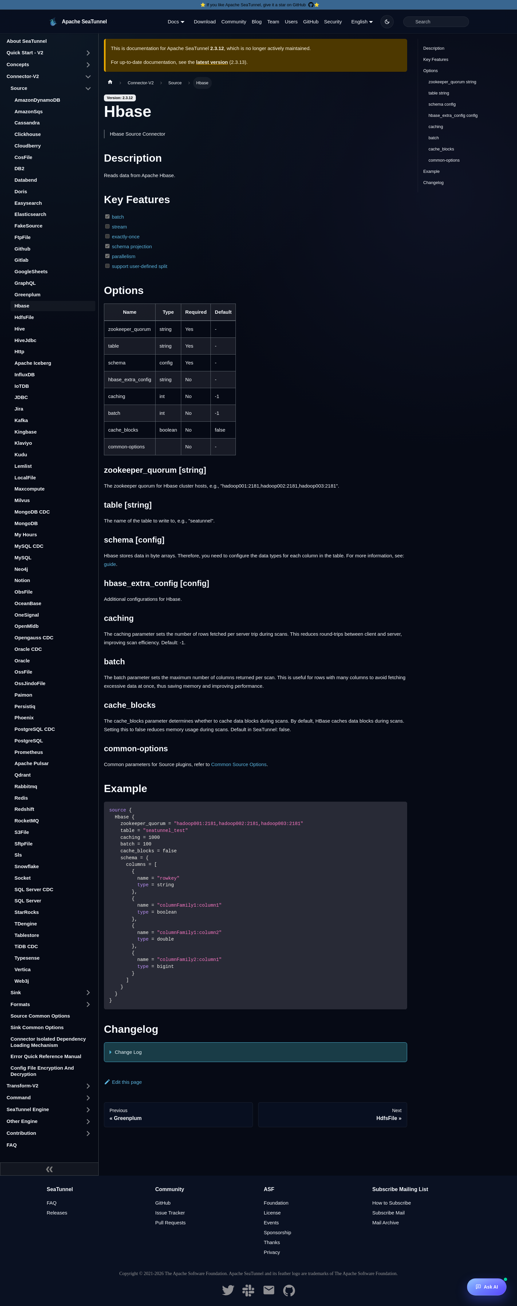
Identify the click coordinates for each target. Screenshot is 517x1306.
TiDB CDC (26, 946)
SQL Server (27, 900)
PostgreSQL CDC (34, 729)
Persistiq (24, 706)
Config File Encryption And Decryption (42, 1071)
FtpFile (22, 237)
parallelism (123, 256)
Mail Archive (385, 1222)
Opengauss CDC (33, 637)
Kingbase (25, 432)
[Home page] (110, 83)
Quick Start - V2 (25, 52)
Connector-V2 (23, 76)
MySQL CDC (28, 546)
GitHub (311, 21)
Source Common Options (40, 1016)
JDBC (21, 397)
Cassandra (27, 122)
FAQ (12, 1145)
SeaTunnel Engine (28, 1109)
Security (333, 21)
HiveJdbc (25, 340)
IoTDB (21, 386)
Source (19, 88)
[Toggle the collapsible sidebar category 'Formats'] (88, 1004)
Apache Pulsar (31, 763)
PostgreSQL (28, 740)
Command (19, 1097)
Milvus (22, 500)
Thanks (272, 1242)
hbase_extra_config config (453, 115)
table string (439, 93)
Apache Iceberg (32, 363)
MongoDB (26, 523)
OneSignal (26, 615)
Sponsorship (277, 1232)
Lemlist (23, 466)
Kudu (20, 454)
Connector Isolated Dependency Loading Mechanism (48, 1042)
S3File (21, 832)
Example (431, 171)
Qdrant (22, 775)
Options (430, 70)
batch (118, 217)
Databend (25, 180)
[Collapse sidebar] (49, 1169)
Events (271, 1222)
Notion (22, 580)
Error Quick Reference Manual (46, 1056)
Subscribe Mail (388, 1212)
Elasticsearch (30, 214)
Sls (18, 855)
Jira (18, 409)
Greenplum (27, 294)
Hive (19, 329)
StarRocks (26, 912)
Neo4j (21, 569)
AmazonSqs (28, 111)
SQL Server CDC (33, 889)
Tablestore (26, 935)
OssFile (23, 672)
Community (233, 21)
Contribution (21, 1133)
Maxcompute (29, 489)
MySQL (23, 557)
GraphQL (25, 283)
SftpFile (23, 843)
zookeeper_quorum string (452, 81)
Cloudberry (27, 145)
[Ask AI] (486, 1286)
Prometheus (28, 752)
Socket (22, 878)
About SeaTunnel (27, 41)
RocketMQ (26, 820)
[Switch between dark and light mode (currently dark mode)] (387, 21)
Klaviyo (23, 443)
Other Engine (22, 1121)
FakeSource (28, 225)
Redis (21, 798)
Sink (16, 992)
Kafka (21, 420)
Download (205, 21)
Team (273, 21)
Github (22, 249)
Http (19, 351)
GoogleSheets (31, 271)
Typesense (26, 958)
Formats (20, 1004)
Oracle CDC (28, 649)
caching (436, 126)
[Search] (436, 21)
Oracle (22, 660)
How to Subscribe (391, 1203)
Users (291, 21)
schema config (442, 104)
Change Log (128, 1052)
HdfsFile (24, 317)
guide (110, 564)
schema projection (132, 246)
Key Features (435, 59)
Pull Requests (170, 1222)
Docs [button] (173, 21)
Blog (257, 21)
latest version (212, 62)
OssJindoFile (29, 683)
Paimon (23, 695)
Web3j (21, 981)
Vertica (22, 969)
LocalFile (25, 477)
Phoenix (24, 717)
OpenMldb (26, 626)
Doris (20, 191)
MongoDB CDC (32, 512)
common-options (444, 160)
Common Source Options (238, 764)
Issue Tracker (170, 1212)
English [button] (359, 21)
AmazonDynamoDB (37, 100)
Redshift (24, 809)
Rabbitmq (25, 786)
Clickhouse (27, 134)
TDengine (25, 923)
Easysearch (28, 203)
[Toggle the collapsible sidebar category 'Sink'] (88, 992)
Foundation (276, 1203)
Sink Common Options (37, 1027)
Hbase (21, 305)
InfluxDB (24, 374)
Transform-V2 (22, 1085)
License (272, 1212)
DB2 (19, 168)
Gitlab (21, 260)
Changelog (433, 182)
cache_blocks (441, 149)
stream (119, 226)
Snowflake (26, 866)
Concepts (18, 64)
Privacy (272, 1252)
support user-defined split (139, 266)
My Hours (25, 534)
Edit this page (123, 1082)
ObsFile (23, 592)
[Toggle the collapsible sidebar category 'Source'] (88, 88)
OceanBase (27, 603)
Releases (57, 1212)
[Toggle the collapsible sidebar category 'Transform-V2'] (88, 1086)
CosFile (23, 157)
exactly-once (125, 236)
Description (433, 48)
